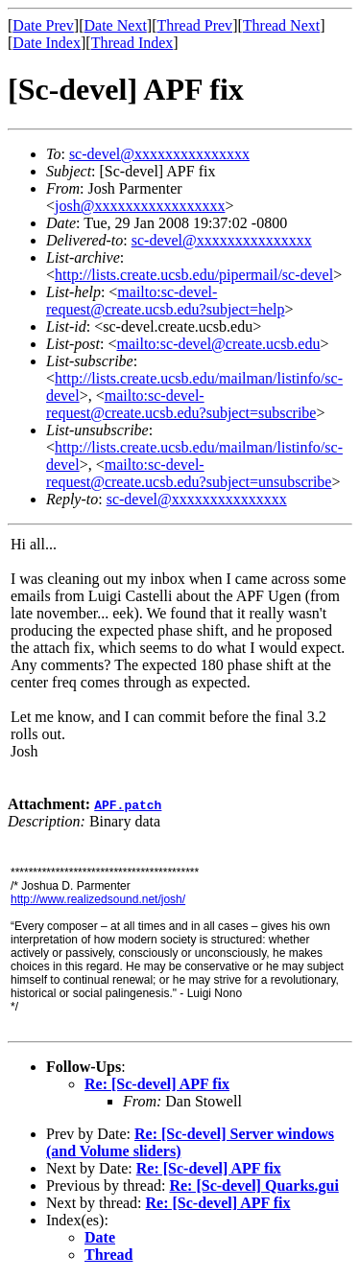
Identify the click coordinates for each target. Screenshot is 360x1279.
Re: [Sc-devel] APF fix (156, 1084)
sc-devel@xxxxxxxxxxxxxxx (159, 154)
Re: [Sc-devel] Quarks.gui (253, 1185)
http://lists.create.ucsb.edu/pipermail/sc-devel (194, 275)
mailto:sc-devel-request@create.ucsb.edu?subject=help (165, 300)
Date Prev (43, 25)
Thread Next (281, 25)
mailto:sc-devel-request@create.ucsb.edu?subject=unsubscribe (188, 473)
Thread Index (132, 43)
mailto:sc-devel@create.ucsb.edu (218, 344)
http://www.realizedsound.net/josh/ (98, 899)
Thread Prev (194, 25)
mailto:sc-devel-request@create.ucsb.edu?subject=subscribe (181, 404)
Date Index (46, 43)
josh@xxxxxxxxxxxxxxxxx (140, 206)
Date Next (115, 25)
